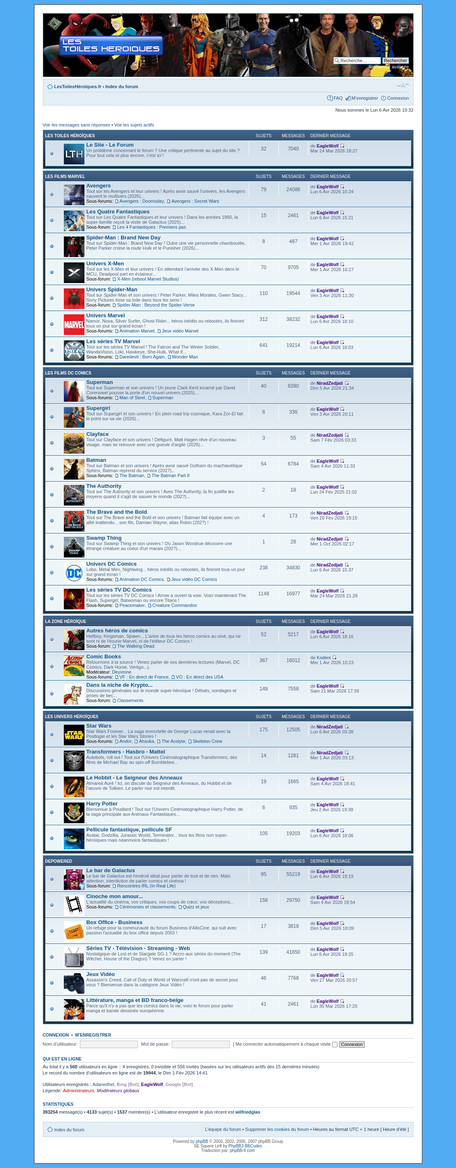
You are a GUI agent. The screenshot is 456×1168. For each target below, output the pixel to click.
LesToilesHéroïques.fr (78, 86)
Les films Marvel (65, 176)
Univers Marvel (106, 315)
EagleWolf (328, 145)
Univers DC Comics (112, 564)
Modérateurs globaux (118, 1090)
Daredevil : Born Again (141, 356)
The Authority (104, 486)
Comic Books (104, 656)
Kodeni (324, 657)
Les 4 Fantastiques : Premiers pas (151, 227)
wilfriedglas (247, 1111)
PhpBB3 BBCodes (245, 1146)
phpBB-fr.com (242, 1150)
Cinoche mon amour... (115, 896)
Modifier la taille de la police (403, 85)
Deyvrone (121, 671)
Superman (100, 382)
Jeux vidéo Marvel (180, 330)
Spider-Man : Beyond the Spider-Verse (155, 304)
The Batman (131, 475)
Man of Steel (132, 397)
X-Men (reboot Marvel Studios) (148, 278)
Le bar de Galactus (111, 870)
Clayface (98, 434)
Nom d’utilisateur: (60, 1044)
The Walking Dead (135, 646)
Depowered (58, 861)
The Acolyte (173, 741)
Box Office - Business (115, 922)
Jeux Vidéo (101, 974)
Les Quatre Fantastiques (118, 211)
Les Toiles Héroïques (70, 135)
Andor (125, 741)
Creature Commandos (174, 605)
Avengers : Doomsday (141, 201)
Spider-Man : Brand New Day (124, 237)
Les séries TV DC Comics (119, 590)
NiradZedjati (330, 383)
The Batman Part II (170, 475)
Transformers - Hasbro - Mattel (126, 752)
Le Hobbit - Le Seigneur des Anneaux (134, 778)
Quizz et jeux (196, 906)
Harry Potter (102, 804)
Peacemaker (132, 605)
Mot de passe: (155, 1044)
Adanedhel (104, 1084)
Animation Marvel (136, 330)
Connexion (398, 98)
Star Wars (99, 726)
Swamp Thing (104, 538)
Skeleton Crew (207, 741)
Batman (96, 460)
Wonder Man (185, 356)
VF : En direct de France (143, 676)
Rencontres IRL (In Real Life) (146, 885)
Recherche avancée (389, 66)
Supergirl (98, 408)
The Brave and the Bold (117, 512)
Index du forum (121, 86)
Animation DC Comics (141, 579)
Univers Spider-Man (112, 289)
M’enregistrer (365, 98)
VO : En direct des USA (199, 676)
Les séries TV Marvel (113, 341)
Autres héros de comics (117, 630)
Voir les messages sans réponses (76, 124)
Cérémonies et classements (147, 906)
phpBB (202, 1141)
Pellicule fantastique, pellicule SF (129, 829)
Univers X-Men (105, 263)
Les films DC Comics (68, 373)
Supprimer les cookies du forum (277, 1129)
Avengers (99, 186)
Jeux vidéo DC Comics (194, 579)
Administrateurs (78, 1090)
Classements (130, 700)
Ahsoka (146, 741)
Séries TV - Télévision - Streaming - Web (138, 948)
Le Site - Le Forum (110, 145)
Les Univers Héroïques (71, 716)
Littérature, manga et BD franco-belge (135, 1000)
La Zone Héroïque (66, 621)
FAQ (338, 98)
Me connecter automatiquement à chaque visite (286, 1044)
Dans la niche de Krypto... (120, 685)
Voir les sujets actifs (134, 124)
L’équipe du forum (223, 1129)
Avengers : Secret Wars (195, 201)
